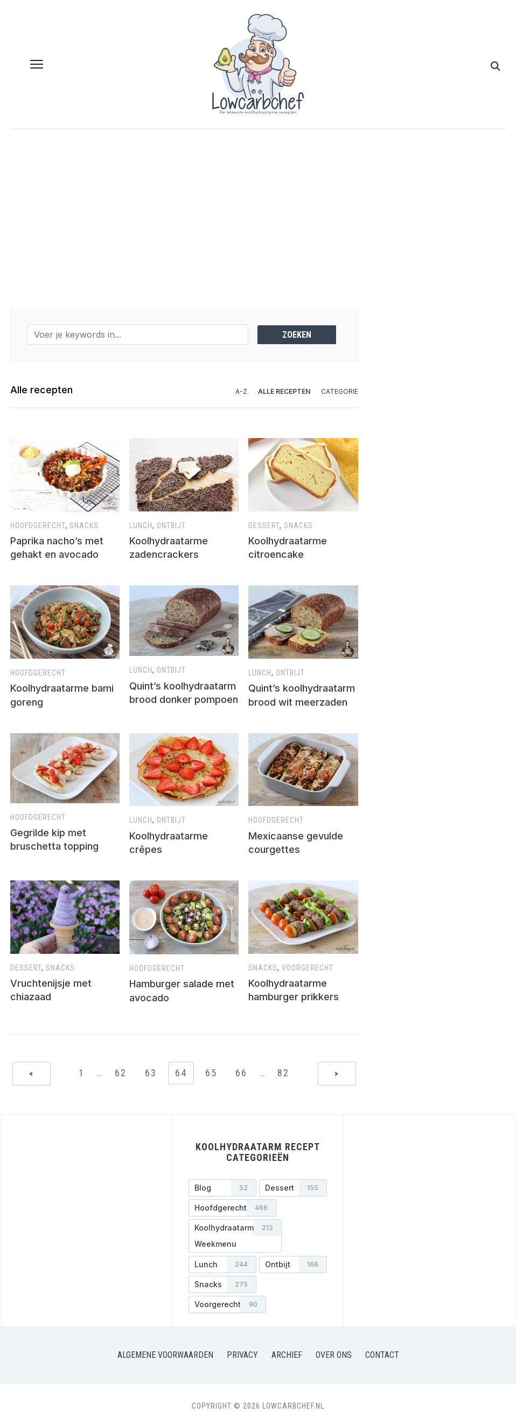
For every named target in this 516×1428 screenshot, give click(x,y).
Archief (286, 1355)
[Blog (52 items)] (222, 1188)
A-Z (241, 391)
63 (151, 1072)
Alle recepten (284, 391)
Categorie (339, 391)
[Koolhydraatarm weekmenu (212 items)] (235, 1236)
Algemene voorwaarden (165, 1355)
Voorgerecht (307, 968)
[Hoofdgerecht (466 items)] (232, 1208)
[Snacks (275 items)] (222, 1284)
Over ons (334, 1355)
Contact (382, 1355)
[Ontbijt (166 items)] (293, 1264)
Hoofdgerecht (37, 525)
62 (121, 1072)
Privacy (242, 1355)
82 (283, 1072)
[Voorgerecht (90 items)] (227, 1304)
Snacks (84, 525)
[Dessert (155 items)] (293, 1188)
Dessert (264, 525)
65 (211, 1072)
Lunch (140, 525)
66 (241, 1072)
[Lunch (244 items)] (222, 1264)
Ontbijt (171, 525)
